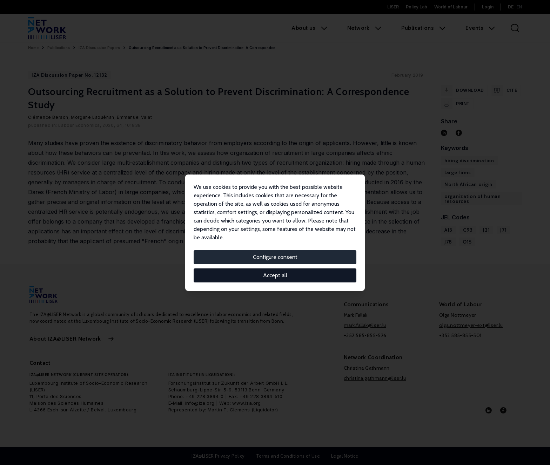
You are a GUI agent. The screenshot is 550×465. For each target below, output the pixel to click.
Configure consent (275, 257)
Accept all (275, 275)
